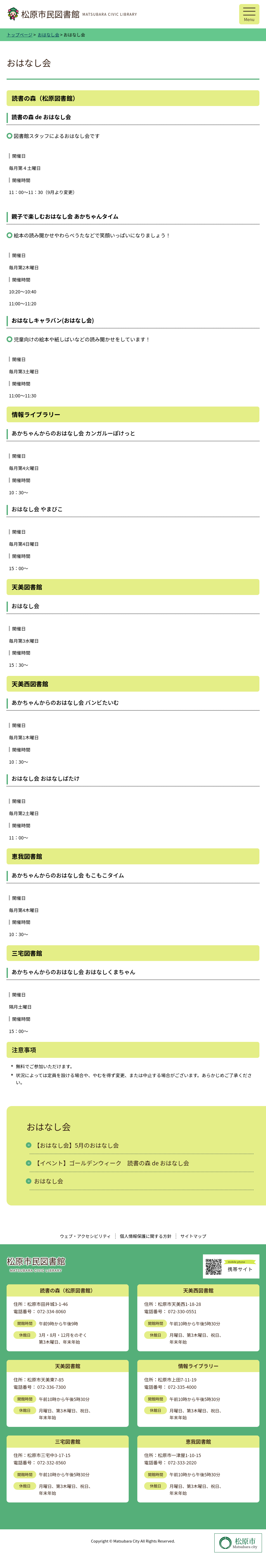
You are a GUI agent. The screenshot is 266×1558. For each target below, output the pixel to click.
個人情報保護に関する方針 (146, 1236)
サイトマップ (193, 1236)
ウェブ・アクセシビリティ (85, 1236)
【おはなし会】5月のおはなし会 (76, 1145)
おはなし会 (48, 34)
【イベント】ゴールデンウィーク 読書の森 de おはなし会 (111, 1163)
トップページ (19, 34)
